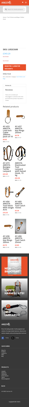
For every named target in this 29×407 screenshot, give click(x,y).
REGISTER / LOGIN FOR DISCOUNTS (12, 67)
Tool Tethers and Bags (13, 17)
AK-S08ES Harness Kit (6, 391)
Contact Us (4, 353)
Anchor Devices (4, 376)
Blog (2, 356)
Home (4, 17)
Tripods (3, 377)
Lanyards (3, 371)
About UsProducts (3, 351)
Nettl (18, 401)
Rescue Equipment (5, 379)
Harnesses (3, 373)
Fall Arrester (4, 374)
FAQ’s (2, 354)
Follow (7, 338)
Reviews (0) (8, 85)
